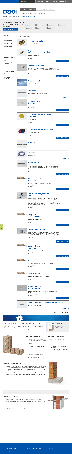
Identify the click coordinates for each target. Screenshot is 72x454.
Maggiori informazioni (10, 29)
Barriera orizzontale (32, 11)
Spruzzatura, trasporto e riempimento (9, 63)
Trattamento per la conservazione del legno (9, 71)
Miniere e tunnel (63, 11)
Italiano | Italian (59, 1)
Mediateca (49, 451)
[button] (27, 1)
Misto (31, 13)
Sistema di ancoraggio (25, 13)
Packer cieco (6, 65)
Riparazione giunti (55, 11)
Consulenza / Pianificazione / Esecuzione (55, 452)
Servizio (50, 448)
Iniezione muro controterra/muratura (44, 11)
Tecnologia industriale (45, 9)
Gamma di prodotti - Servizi (9, 73)
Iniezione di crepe (23, 11)
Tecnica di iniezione (28, 9)
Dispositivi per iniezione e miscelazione (40, 13)
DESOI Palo (6, 67)
